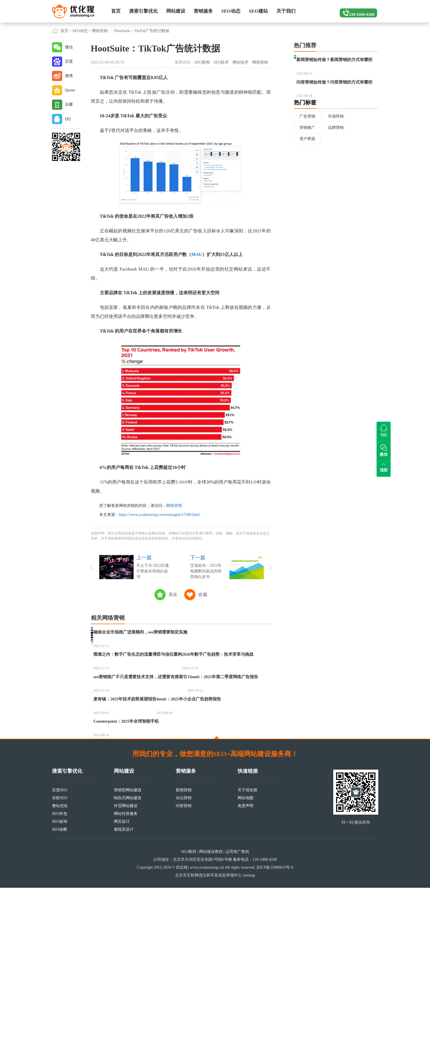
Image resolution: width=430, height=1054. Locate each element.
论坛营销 (184, 964)
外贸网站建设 (126, 972)
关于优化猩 (247, 956)
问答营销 (184, 972)
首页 (116, 11)
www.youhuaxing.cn (206, 1033)
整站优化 (60, 972)
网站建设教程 (211, 1018)
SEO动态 (230, 11)
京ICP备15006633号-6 (274, 1033)
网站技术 (240, 62)
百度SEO (59, 956)
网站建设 (175, 11)
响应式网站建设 (127, 964)
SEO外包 (59, 980)
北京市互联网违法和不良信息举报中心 (208, 1041)
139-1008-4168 (356, 11)
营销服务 (203, 11)
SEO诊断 (59, 996)
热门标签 (305, 128)
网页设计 (122, 988)
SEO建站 (258, 11)
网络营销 (100, 31)
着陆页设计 (124, 996)
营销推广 (308, 154)
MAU (196, 254)
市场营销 (337, 142)
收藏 (202, 594)
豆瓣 (69, 104)
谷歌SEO (59, 964)
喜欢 (172, 594)
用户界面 (308, 165)
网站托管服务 (126, 980)
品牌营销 (337, 154)
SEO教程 (188, 1018)
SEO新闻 (202, 62)
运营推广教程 (237, 1018)
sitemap (249, 1041)
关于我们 (286, 11)
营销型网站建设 (127, 956)
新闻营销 (184, 956)
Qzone (70, 90)
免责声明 (245, 972)
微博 (69, 76)
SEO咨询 (59, 988)
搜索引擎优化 (143, 11)
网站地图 (245, 964)
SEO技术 (221, 62)
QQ (68, 119)
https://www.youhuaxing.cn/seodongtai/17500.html (159, 515)
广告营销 (308, 142)
